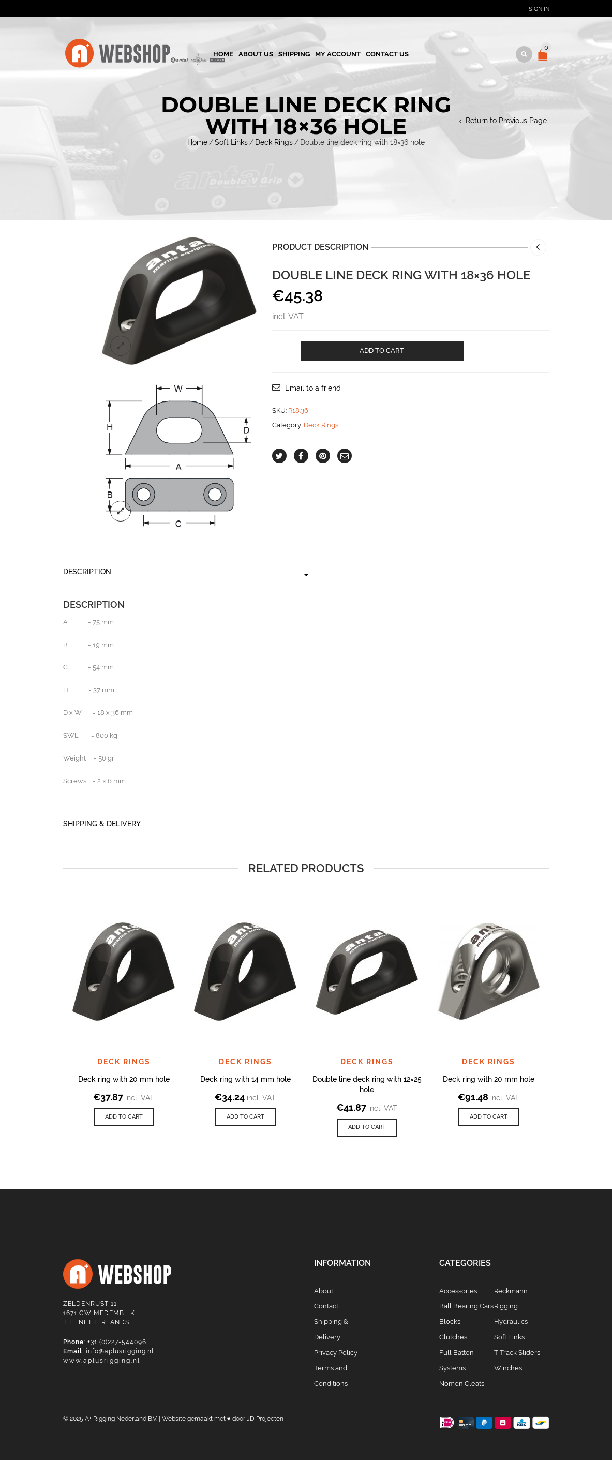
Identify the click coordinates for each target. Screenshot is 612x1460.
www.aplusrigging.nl (101, 1360)
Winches (508, 1368)
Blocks (449, 1321)
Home (223, 54)
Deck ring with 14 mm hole (245, 1079)
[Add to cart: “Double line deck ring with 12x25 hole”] (367, 1128)
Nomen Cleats (461, 1384)
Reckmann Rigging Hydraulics (511, 1306)
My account (338, 54)
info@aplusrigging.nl (120, 1351)
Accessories (458, 1291)
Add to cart (382, 350)
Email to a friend (313, 388)
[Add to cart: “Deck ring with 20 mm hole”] (124, 1117)
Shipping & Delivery (102, 824)
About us (255, 54)
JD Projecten (265, 1418)
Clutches (453, 1337)
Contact (326, 1306)
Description (87, 572)
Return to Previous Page (506, 120)
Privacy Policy (335, 1353)
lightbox (120, 346)
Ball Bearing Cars (466, 1306)
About (323, 1291)
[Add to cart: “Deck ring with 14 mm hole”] (245, 1117)
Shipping (294, 54)
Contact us (387, 54)
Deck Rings (274, 142)
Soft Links (231, 142)
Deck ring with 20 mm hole (124, 1079)
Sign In (539, 9)
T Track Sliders (517, 1353)
